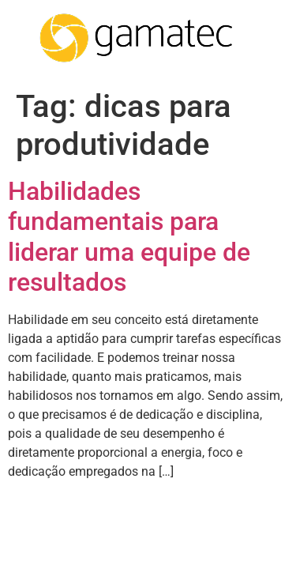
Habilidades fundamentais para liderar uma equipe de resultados (129, 236)
